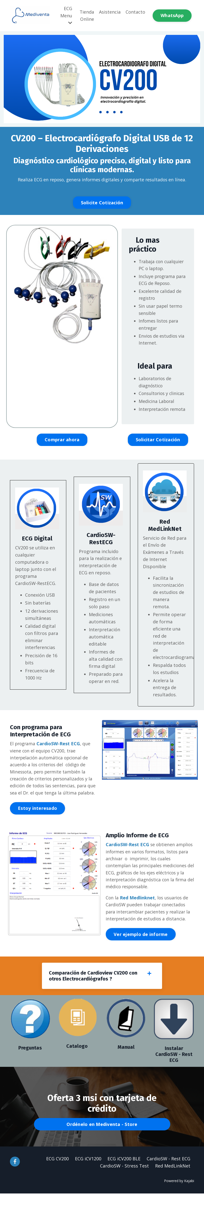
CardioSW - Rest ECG (168, 1179)
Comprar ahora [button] (62, 457)
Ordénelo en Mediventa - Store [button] (102, 1144)
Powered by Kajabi (179, 1201)
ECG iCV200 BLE (123, 1179)
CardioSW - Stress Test (124, 1186)
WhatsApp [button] (172, 16)
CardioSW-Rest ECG (59, 762)
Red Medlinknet (137, 917)
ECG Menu (66, 15)
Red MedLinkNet (172, 1186)
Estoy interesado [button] (37, 827)
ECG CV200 (57, 1179)
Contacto (135, 12)
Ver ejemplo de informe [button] (141, 954)
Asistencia (110, 12)
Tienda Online (86, 15)
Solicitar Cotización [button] (158, 457)
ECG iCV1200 (88, 1179)
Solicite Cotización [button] (102, 203)
